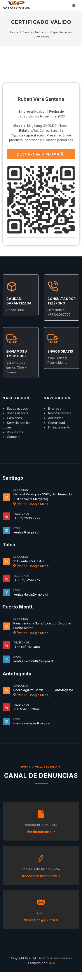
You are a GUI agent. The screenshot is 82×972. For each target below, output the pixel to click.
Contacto (14, 437)
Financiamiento (59, 427)
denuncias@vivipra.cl (41, 920)
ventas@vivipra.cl (26, 532)
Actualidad (55, 418)
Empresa (54, 408)
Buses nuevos (17, 408)
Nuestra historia (59, 413)
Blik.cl (51, 963)
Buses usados (17, 413)
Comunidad (56, 423)
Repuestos (15, 432)
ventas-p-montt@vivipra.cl (33, 661)
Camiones (14, 418)
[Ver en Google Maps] (31, 504)
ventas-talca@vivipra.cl (30, 594)
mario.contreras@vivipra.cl (32, 723)
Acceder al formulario (41, 876)
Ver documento (41, 832)
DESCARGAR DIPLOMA (40, 154)
